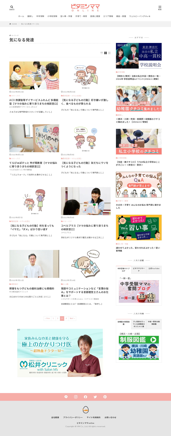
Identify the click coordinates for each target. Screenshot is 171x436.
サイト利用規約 (94, 417)
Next (71, 318)
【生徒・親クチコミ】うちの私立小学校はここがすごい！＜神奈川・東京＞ (138, 163)
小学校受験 (52, 16)
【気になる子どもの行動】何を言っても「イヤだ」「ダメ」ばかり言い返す (31, 227)
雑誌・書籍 (121, 16)
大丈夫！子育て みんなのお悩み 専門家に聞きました (138, 206)
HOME (14, 24)
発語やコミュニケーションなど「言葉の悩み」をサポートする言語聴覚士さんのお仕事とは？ (84, 292)
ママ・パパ (15, 96)
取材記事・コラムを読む (72, 96)
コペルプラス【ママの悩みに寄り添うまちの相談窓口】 (84, 227)
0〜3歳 (65, 284)
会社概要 (55, 417)
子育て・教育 (81, 16)
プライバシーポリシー (73, 417)
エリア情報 (108, 16)
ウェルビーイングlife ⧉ (139, 16)
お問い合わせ (110, 417)
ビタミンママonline (85, 423)
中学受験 (40, 16)
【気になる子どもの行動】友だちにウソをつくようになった (84, 164)
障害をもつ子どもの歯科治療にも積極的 (31, 288)
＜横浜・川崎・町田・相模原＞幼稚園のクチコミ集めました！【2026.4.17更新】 (138, 120)
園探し (30, 16)
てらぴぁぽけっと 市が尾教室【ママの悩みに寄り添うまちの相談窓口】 (33, 164)
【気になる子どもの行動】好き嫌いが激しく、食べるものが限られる (84, 102)
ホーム (21, 16)
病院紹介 (14, 284)
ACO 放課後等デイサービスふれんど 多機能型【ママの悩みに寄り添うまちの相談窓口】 (34, 102)
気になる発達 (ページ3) (30, 24)
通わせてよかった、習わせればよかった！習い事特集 (138, 249)
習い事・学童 (66, 16)
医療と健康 (95, 16)
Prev (48, 318)
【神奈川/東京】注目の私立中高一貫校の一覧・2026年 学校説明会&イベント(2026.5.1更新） (138, 77)
